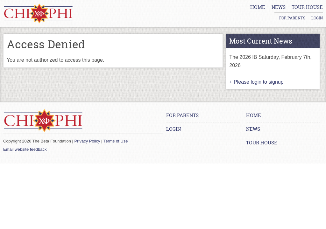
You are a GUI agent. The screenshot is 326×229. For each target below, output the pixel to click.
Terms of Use (115, 141)
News (253, 129)
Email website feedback (25, 149)
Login (317, 9)
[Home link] (38, 13)
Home (253, 115)
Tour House (261, 142)
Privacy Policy (87, 141)
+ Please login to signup (256, 82)
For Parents (292, 9)
